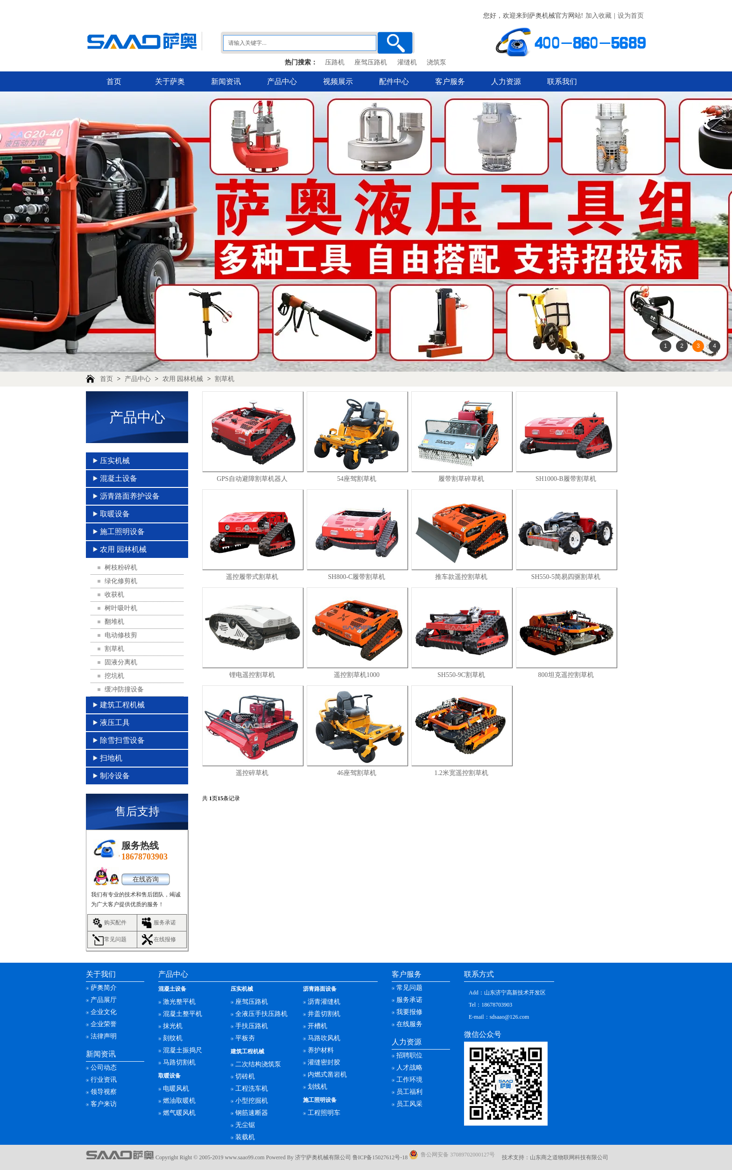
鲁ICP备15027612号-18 (380, 1157)
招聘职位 (409, 1055)
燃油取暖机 (179, 1100)
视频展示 (338, 81)
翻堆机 (114, 621)
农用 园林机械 (183, 378)
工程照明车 (324, 1112)
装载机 (245, 1137)
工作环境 (409, 1079)
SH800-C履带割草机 (357, 576)
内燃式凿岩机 (327, 1074)
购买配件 (115, 922)
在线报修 (165, 939)
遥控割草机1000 (357, 674)
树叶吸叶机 (121, 608)
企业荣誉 (104, 1024)
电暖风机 (176, 1088)
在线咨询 (146, 879)
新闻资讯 (226, 81)
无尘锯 (245, 1124)
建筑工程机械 (122, 705)
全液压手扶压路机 (261, 1013)
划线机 (317, 1086)
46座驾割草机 (356, 772)
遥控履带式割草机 (252, 576)
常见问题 (115, 939)
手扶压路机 (251, 1025)
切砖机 (245, 1076)
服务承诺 (165, 922)
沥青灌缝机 (324, 1001)
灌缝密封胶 (324, 1062)
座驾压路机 (370, 62)
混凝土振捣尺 (182, 1050)
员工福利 (409, 1091)
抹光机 (173, 1025)
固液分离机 (121, 662)
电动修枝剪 (121, 635)
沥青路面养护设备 (130, 496)
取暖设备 (115, 514)
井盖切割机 (324, 1013)
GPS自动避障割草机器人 (252, 478)
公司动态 (104, 1067)
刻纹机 (173, 1038)
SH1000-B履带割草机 (565, 478)
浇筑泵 (436, 62)
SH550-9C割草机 (461, 674)
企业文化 (104, 1011)
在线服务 (409, 1024)
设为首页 (631, 15)
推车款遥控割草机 (461, 576)
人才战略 (409, 1067)
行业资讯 (104, 1079)
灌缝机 (407, 62)
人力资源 (506, 81)
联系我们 (562, 81)
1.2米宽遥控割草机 (461, 772)
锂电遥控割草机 (252, 674)
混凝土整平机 (182, 1013)
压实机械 (115, 461)
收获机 (114, 594)
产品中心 (282, 81)
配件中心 (394, 81)
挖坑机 (114, 675)
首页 (113, 81)
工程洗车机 (251, 1088)
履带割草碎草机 (461, 478)
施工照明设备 (122, 532)
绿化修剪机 (121, 581)
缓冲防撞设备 (124, 689)
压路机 (335, 62)
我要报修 (409, 1011)
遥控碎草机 (252, 772)
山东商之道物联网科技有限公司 (569, 1157)
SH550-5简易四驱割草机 (566, 576)
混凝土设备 (118, 478)
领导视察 (104, 1091)
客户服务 (450, 81)
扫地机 (111, 758)
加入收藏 (598, 15)
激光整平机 (179, 1001)
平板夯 (245, 1038)
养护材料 (321, 1050)
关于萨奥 (170, 81)
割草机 (224, 378)
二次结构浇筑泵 (258, 1064)
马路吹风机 (324, 1038)
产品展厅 (104, 999)
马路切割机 (179, 1062)
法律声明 (104, 1036)
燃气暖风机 (179, 1112)
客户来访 (104, 1103)
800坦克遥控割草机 (566, 674)
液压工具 (115, 722)
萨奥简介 (104, 987)
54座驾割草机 (356, 478)
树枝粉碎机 (121, 567)
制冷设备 (115, 776)
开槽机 (317, 1025)
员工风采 (409, 1103)
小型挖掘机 (251, 1100)
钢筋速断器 (251, 1112)
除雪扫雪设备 (122, 740)
